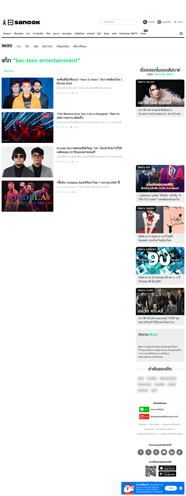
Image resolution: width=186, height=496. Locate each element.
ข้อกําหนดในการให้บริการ (165, 429)
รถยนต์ (90, 33)
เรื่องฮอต (18, 33)
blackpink (143, 390)
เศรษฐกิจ (67, 33)
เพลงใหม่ (152, 378)
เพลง (141, 378)
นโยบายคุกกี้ (149, 429)
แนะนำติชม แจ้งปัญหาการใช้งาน (171, 434)
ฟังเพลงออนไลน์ (168, 378)
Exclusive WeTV (129, 33)
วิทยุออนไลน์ (144, 384)
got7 (154, 390)
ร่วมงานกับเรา (154, 424)
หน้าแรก (7, 33)
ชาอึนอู (171, 384)
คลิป (114, 33)
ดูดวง (56, 33)
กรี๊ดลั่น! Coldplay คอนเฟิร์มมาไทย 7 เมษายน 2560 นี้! (88, 182)
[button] (102, 22)
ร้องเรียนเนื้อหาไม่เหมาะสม (147, 434)
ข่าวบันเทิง (38, 33)
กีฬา (48, 33)
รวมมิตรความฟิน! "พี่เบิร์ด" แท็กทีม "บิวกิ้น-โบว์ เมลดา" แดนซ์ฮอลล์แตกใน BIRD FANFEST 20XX (159, 199)
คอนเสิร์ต (159, 384)
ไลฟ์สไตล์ (79, 33)
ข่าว (28, 33)
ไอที (99, 33)
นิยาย (143, 33)
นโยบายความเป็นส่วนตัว (171, 424)
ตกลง (171, 488)
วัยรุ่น (106, 33)
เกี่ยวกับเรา (143, 424)
